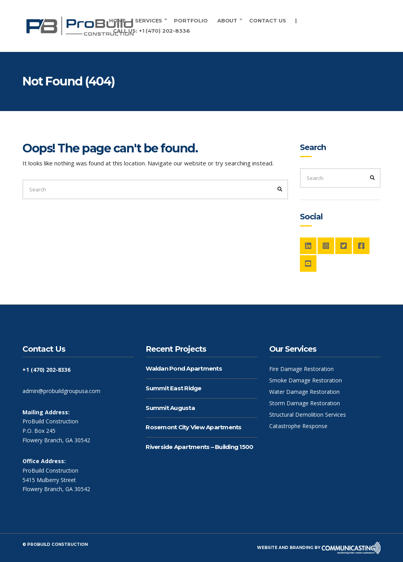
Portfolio (191, 20)
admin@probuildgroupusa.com (61, 391)
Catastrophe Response (298, 426)
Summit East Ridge (173, 388)
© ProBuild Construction (55, 544)
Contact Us (267, 20)
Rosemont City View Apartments (193, 427)
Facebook (361, 245)
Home (117, 20)
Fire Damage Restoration (301, 369)
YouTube (308, 263)
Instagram (326, 245)
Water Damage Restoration (304, 391)
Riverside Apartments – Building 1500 (199, 447)
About (227, 20)
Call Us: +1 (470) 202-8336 (151, 31)
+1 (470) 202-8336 (46, 369)
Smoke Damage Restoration (305, 380)
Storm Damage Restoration (304, 403)
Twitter (343, 245)
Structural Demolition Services (307, 414)
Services (148, 20)
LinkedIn (308, 245)
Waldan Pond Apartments (184, 368)
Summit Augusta (170, 408)
